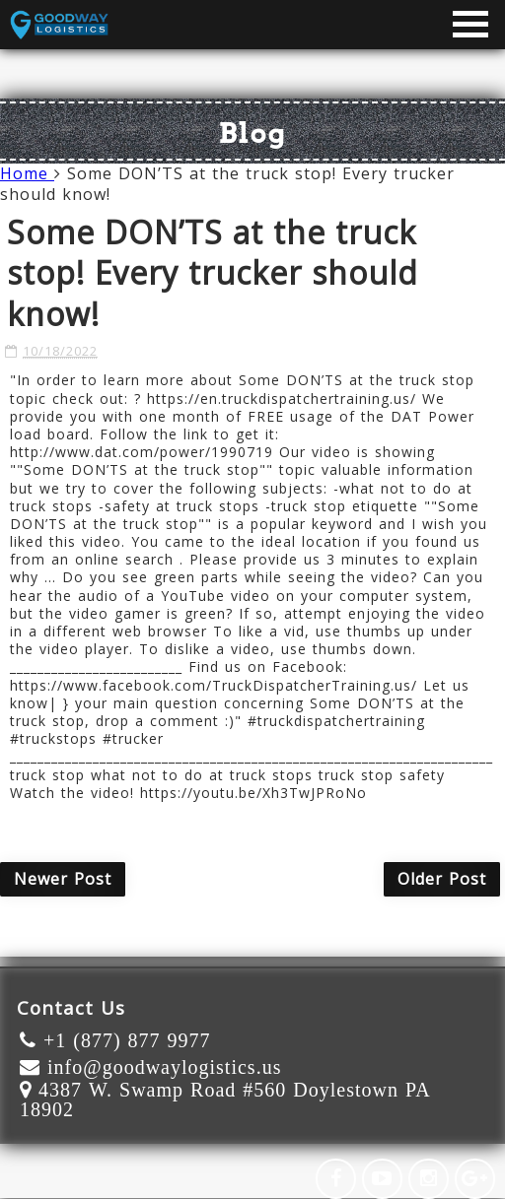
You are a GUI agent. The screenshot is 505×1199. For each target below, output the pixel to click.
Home (27, 173)
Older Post (441, 879)
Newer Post (62, 879)
